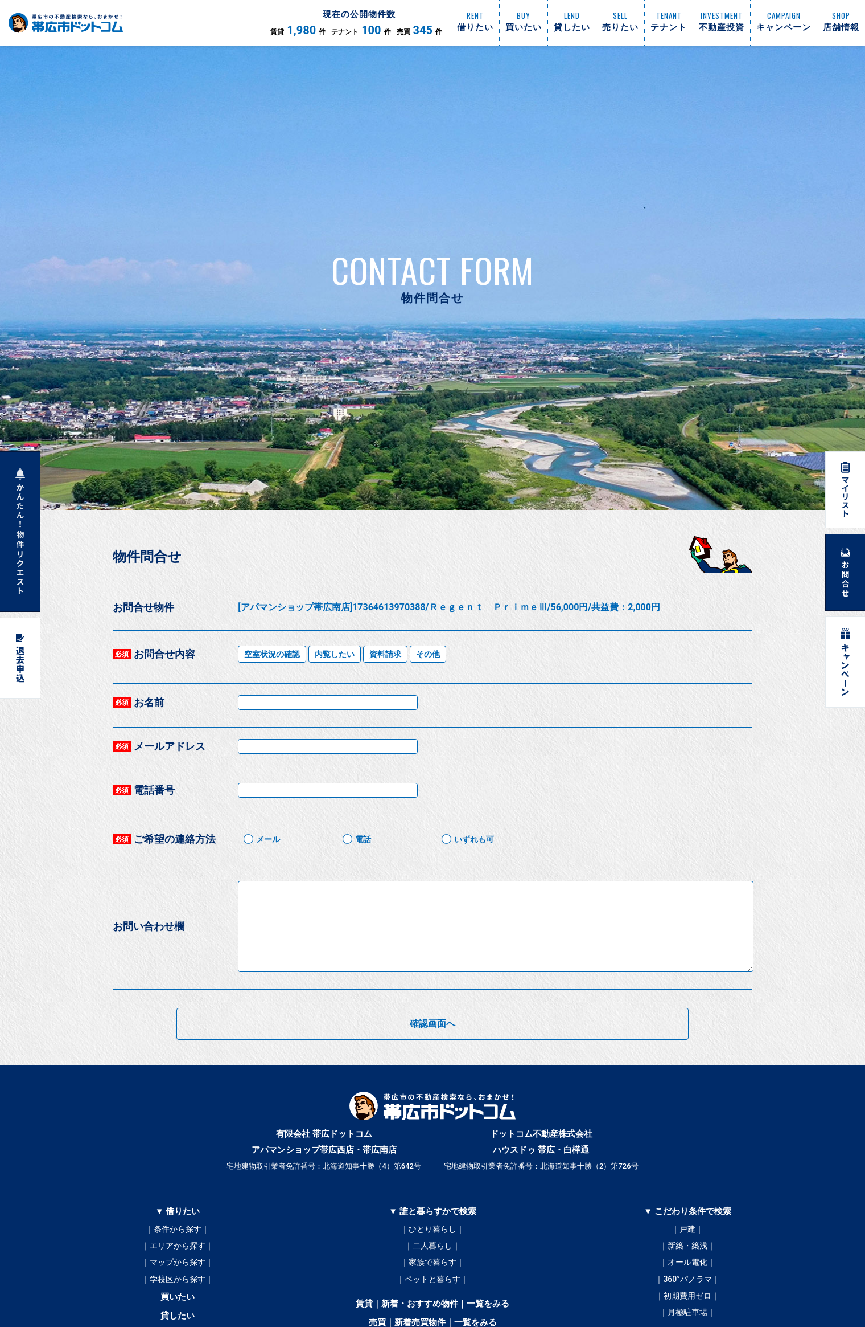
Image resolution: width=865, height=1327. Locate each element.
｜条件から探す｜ (177, 1229)
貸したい (177, 1318)
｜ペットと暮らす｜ (432, 1280)
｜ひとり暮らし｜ (432, 1229)
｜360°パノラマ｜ (687, 1280)
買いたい (177, 1299)
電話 (363, 839)
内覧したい (335, 654)
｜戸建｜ (687, 1229)
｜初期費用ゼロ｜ (687, 1297)
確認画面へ (432, 1023)
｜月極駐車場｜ (687, 1315)
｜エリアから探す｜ (177, 1246)
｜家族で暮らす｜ (432, 1263)
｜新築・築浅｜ (687, 1246)
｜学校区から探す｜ (177, 1280)
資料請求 (385, 654)
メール (268, 839)
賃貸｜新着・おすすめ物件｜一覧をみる (432, 1306)
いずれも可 (474, 839)
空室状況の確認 (272, 654)
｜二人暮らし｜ (432, 1246)
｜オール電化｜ (687, 1263)
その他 (428, 654)
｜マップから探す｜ (177, 1263)
